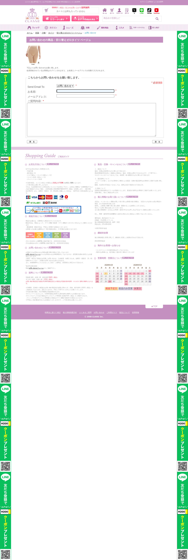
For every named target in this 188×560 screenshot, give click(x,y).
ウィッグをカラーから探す (56, 18)
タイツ (51, 33)
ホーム (30, 33)
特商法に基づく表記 (53, 319)
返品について (124, 319)
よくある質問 (158, 1)
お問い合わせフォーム (33, 261)
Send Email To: (36, 86)
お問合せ (150, 1)
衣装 (37, 33)
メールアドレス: (37, 96)
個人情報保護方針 (70, 319)
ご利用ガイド (111, 319)
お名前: (32, 91)
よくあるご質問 (85, 319)
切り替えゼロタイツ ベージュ (69, 33)
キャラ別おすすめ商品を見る (85, 18)
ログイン (143, 1)
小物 (44, 33)
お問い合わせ (99, 319)
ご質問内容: (36, 101)
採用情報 (135, 319)
